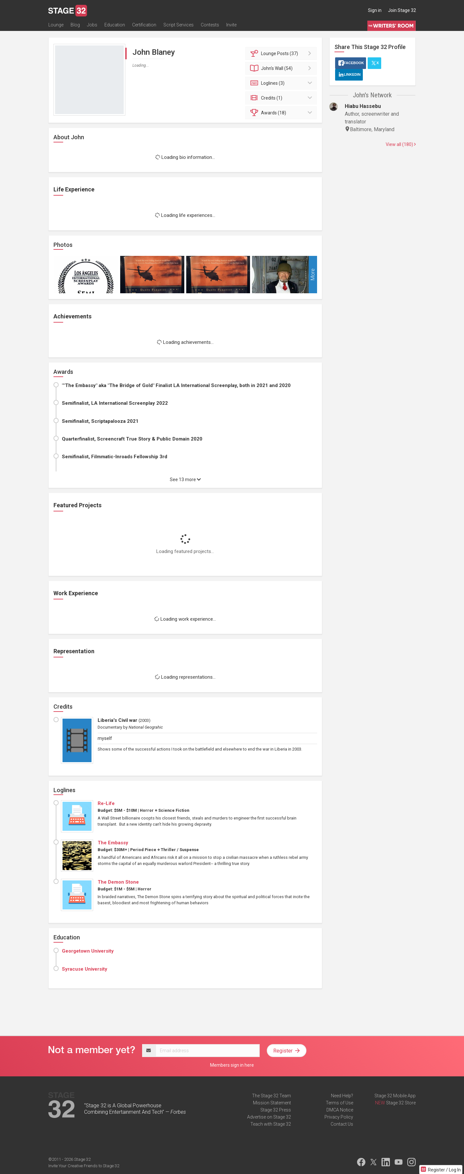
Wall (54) (282, 68)
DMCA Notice (339, 1109)
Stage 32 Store (401, 1102)
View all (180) (401, 144)
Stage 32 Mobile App (395, 1095)
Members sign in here (232, 1065)
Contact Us (342, 1124)
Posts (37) (282, 53)
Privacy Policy (338, 1117)
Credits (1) (282, 98)
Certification (144, 24)
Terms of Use (339, 1102)
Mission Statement (272, 1102)
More (313, 275)
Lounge (55, 24)
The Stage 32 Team (271, 1095)
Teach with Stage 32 (270, 1124)
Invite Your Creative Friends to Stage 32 (83, 1165)
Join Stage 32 (402, 10)
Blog (75, 24)
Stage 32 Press (275, 1109)
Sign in (375, 10)
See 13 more (185, 479)
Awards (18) (282, 113)
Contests (210, 24)
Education (114, 24)
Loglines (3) (282, 83)
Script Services (178, 24)
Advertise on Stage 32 (269, 1117)
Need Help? (342, 1095)
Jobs (92, 24)
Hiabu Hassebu (363, 106)
